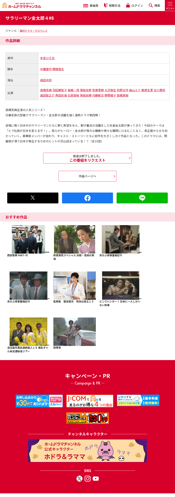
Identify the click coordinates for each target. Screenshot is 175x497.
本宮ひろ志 (47, 58)
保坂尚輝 (85, 95)
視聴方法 (112, 5)
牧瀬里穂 (98, 90)
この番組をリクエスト (87, 158)
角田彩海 (61, 95)
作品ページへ (87, 176)
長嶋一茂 (73, 90)
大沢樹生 (110, 90)
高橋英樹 (122, 95)
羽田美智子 (59, 90)
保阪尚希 (85, 90)
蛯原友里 (147, 90)
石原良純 (73, 95)
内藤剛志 (98, 95)
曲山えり (135, 90)
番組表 (90, 5)
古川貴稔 (159, 90)
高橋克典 (46, 90)
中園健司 (46, 69)
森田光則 (46, 80)
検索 (154, 5)
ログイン (134, 5)
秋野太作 (122, 90)
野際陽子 (110, 95)
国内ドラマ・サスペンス (33, 30)
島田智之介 (47, 95)
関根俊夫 (58, 69)
